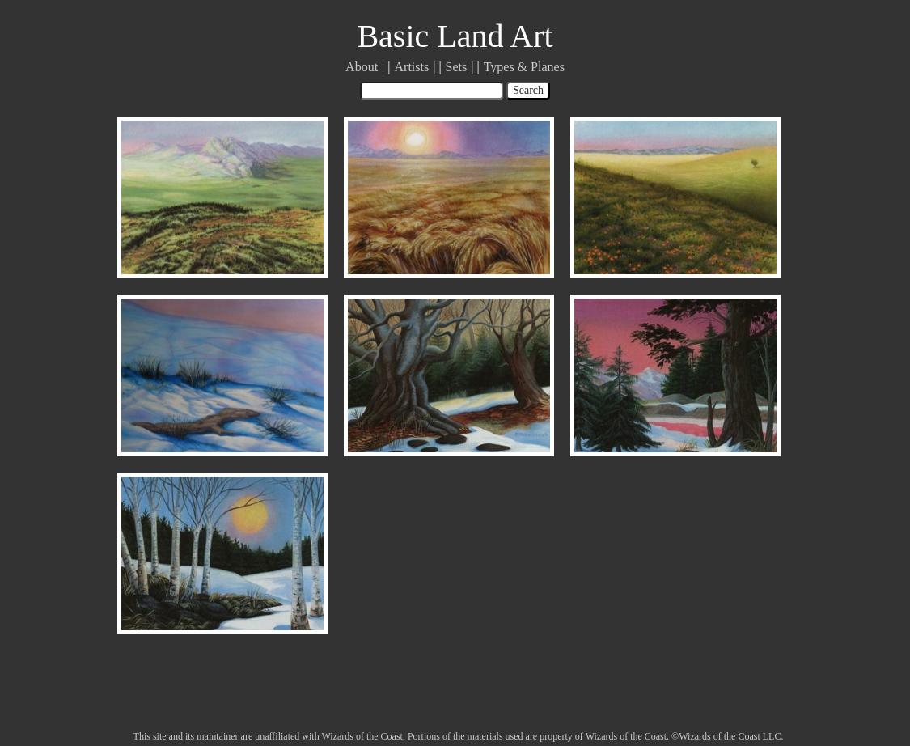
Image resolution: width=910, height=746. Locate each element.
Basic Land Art (454, 36)
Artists (412, 67)
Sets (457, 67)
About (361, 67)
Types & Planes (524, 67)
